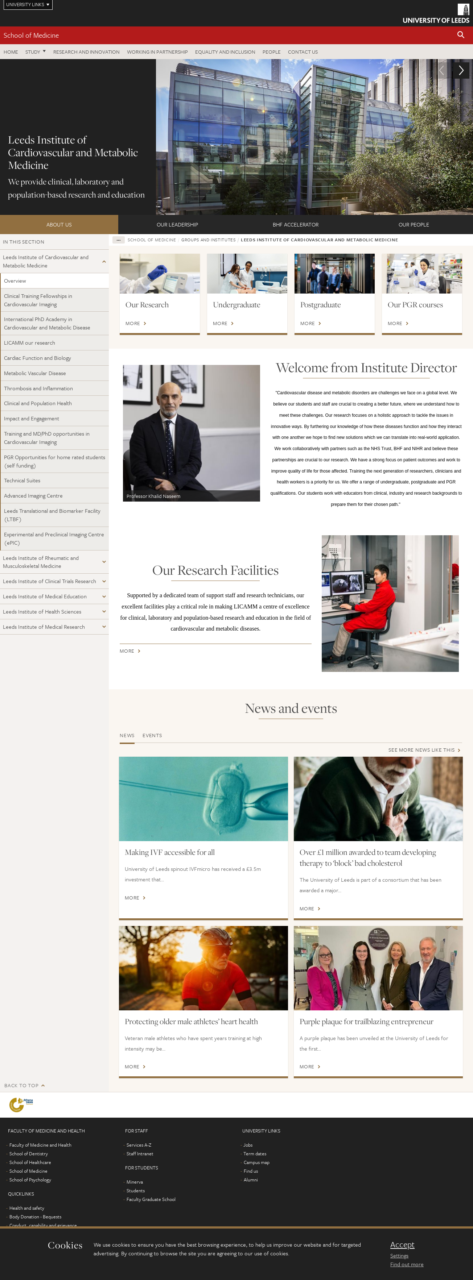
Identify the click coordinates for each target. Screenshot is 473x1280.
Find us (251, 1181)
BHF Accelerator (295, 224)
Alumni (251, 1190)
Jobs (247, 1155)
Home (11, 51)
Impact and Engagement (31, 418)
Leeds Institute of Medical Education (45, 596)
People (272, 51)
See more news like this (421, 749)
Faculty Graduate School (151, 1210)
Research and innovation (86, 51)
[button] (461, 35)
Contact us (303, 51)
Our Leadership (177, 224)
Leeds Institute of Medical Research (44, 627)
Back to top (21, 1096)
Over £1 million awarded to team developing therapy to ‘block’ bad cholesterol (368, 857)
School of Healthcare (30, 1173)
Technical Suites (22, 480)
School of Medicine (31, 35)
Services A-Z (139, 1155)
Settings (399, 1255)
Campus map (257, 1173)
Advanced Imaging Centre (33, 495)
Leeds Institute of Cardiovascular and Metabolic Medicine (46, 261)
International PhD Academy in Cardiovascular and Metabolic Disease (47, 323)
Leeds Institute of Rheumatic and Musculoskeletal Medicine (41, 562)
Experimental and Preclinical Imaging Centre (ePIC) (54, 538)
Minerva (135, 1192)
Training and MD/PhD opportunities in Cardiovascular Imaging (47, 437)
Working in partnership (157, 51)
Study (32, 51)
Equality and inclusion (225, 51)
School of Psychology (30, 1190)
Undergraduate (236, 304)
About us (59, 224)
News (127, 735)
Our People (414, 224)
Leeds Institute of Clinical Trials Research (49, 581)
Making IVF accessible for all (170, 852)
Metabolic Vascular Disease (35, 373)
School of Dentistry (28, 1164)
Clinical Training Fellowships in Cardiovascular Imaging (38, 300)
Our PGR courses (415, 304)
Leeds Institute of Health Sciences (42, 611)
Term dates (254, 1164)
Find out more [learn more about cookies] (407, 1264)
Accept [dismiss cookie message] (402, 1244)
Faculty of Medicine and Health (40, 1155)
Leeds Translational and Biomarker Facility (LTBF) (52, 515)
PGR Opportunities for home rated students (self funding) (54, 461)
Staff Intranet (140, 1164)
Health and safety (26, 1218)
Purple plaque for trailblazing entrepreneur (366, 1021)
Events (152, 735)
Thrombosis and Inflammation (38, 388)
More (133, 323)
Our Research (147, 304)
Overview (15, 280)
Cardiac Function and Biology (37, 358)
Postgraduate (320, 304)
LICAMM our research (29, 342)
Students (136, 1201)
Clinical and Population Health (38, 403)
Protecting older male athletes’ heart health (191, 1021)
